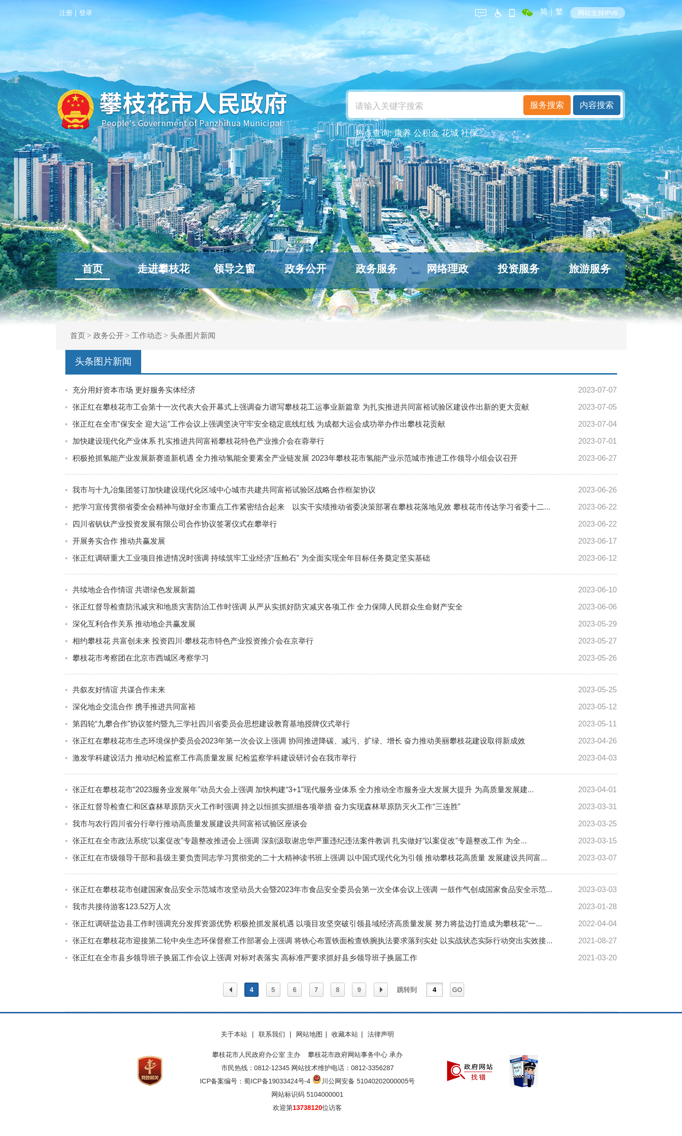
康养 (402, 133)
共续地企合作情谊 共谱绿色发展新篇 (134, 590)
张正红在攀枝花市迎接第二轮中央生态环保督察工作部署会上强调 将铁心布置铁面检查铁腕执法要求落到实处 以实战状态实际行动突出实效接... (312, 941)
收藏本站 (345, 1034)
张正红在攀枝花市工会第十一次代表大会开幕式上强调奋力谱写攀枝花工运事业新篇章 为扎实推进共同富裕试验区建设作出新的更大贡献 (300, 407)
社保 (469, 133)
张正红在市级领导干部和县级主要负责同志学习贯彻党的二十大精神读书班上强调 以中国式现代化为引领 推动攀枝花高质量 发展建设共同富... (309, 858)
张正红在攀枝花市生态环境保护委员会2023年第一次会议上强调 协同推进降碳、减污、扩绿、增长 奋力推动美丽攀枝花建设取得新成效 (298, 741)
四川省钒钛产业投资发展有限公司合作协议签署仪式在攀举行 (174, 524)
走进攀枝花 (163, 269)
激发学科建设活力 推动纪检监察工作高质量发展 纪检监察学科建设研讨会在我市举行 (214, 758)
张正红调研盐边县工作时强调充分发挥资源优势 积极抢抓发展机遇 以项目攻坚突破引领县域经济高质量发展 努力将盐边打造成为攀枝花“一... (307, 924)
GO (457, 989)
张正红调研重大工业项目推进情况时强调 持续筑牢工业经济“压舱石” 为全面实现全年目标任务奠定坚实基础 (251, 558)
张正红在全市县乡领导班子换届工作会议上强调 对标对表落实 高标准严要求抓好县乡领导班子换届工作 (245, 958)
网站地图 (309, 1034)
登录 (85, 13)
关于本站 (235, 1034)
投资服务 (518, 269)
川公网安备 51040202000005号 (363, 1081)
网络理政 (447, 269)
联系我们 (273, 1034)
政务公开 (305, 269)
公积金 (426, 133)
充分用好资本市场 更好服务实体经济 (134, 390)
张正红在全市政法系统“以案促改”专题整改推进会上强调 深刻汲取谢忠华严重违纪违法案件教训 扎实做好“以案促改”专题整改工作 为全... (299, 841)
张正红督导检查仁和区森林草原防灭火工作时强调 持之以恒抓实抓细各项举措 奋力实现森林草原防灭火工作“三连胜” (266, 807)
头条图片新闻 (192, 335)
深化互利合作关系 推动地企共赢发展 (134, 624)
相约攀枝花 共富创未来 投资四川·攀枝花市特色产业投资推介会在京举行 (193, 641)
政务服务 (376, 269)
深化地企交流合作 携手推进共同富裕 (134, 707)
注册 (65, 13)
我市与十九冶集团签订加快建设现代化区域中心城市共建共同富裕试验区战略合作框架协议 (224, 490)
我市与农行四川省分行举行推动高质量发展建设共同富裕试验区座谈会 (189, 824)
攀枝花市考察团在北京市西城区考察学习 (140, 658)
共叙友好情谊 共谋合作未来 (118, 690)
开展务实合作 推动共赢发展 (118, 541)
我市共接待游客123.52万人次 (121, 907)
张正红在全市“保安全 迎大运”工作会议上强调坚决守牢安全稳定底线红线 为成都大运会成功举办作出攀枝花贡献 (259, 424)
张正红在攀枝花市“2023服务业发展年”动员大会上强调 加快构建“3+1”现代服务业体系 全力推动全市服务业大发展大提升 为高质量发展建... (303, 790)
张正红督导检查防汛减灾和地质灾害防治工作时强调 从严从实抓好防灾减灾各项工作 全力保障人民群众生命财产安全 (267, 607)
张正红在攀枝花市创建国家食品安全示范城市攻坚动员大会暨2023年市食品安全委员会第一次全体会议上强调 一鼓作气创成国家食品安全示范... (312, 890)
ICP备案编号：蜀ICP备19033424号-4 (256, 1081)
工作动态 (147, 335)
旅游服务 (589, 269)
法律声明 (381, 1034)
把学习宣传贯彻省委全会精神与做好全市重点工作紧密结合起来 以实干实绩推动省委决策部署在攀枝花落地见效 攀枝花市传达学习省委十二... (311, 507)
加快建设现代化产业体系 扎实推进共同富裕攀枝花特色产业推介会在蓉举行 (198, 441)
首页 (92, 269)
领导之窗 (234, 269)
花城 (449, 133)
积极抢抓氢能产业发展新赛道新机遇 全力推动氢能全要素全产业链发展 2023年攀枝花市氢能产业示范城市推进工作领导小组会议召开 (295, 458)
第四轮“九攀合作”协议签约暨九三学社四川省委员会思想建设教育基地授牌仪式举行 (211, 724)
